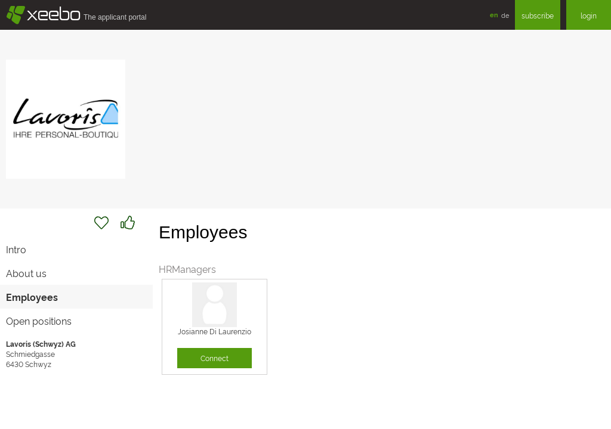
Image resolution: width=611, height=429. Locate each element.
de (505, 15)
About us (26, 272)
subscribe (537, 15)
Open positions (39, 320)
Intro (16, 249)
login (589, 15)
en (494, 14)
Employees (32, 296)
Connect (214, 358)
